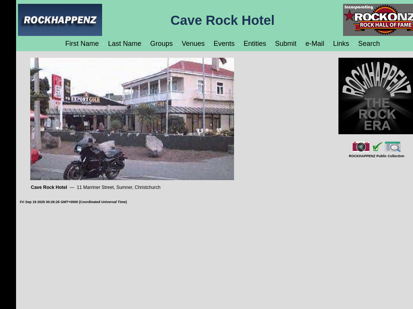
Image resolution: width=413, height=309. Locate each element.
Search (369, 43)
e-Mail (315, 43)
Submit (285, 43)
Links (341, 43)
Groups (161, 43)
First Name (82, 43)
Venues (193, 43)
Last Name (124, 43)
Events (224, 43)
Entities (255, 43)
